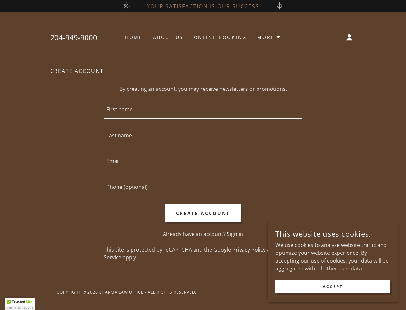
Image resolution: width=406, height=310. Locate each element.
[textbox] (203, 110)
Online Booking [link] (220, 37)
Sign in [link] (235, 233)
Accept (333, 286)
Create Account (203, 213)
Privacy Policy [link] (249, 249)
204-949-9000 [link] (73, 37)
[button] (269, 37)
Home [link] (134, 37)
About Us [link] (168, 37)
